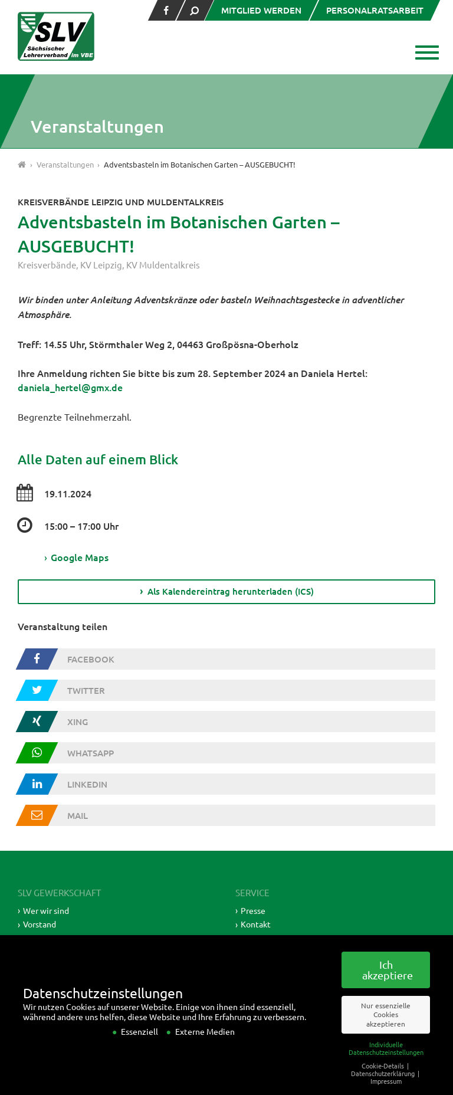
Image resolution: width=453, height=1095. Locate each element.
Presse (253, 908)
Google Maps (76, 556)
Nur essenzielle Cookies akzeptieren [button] (386, 1030)
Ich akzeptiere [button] (387, 985)
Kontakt (256, 922)
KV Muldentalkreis (163, 264)
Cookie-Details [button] (384, 1081)
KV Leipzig (101, 264)
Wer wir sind (46, 908)
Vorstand (39, 922)
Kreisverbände (47, 264)
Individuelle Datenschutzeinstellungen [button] (386, 1063)
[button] (425, 54)
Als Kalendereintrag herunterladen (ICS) (230, 590)
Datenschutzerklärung (383, 1088)
